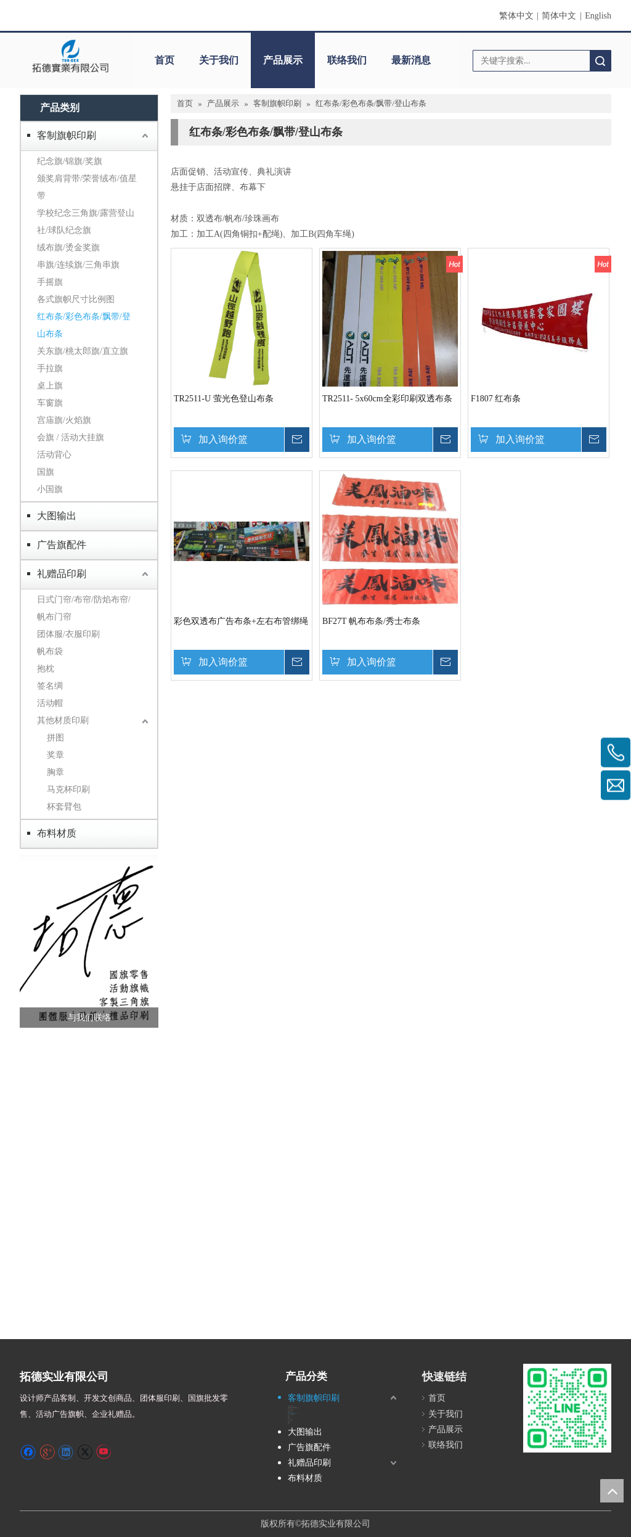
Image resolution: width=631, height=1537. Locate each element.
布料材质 (56, 833)
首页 (164, 60)
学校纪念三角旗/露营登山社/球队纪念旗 (85, 221)
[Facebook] (28, 1452)
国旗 (45, 472)
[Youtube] (103, 1452)
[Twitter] (84, 1452)
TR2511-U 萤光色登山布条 (224, 398)
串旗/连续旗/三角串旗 (78, 264)
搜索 (600, 61)
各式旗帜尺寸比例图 (76, 299)
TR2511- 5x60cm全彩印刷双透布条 (387, 398)
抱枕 (45, 668)
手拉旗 (50, 368)
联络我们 (347, 60)
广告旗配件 (61, 544)
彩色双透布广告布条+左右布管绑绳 (241, 621)
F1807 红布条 (496, 398)
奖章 (55, 755)
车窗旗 (50, 403)
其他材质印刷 (63, 720)
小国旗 (50, 489)
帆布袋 (50, 651)
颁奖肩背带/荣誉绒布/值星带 (87, 187)
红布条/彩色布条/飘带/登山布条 (84, 325)
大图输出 (56, 515)
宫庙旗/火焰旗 (64, 420)
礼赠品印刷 (61, 573)
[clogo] (70, 56)
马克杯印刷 (68, 789)
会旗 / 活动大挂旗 (70, 437)
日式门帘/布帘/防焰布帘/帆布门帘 (84, 608)
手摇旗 (50, 282)
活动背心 (54, 454)
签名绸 (50, 686)
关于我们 (218, 60)
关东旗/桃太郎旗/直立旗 (82, 351)
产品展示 (283, 60)
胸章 (55, 772)
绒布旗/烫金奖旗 (68, 247)
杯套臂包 (64, 806)
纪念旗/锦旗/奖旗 (69, 161)
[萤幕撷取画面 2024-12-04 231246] (89, 941)
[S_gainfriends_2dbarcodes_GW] (567, 1408)
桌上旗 (50, 385)
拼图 (55, 737)
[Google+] (47, 1452)
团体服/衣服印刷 (68, 634)
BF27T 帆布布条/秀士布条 (371, 621)
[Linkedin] (65, 1452)
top (612, 1490)
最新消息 (411, 60)
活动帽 (50, 703)
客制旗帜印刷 (66, 135)
